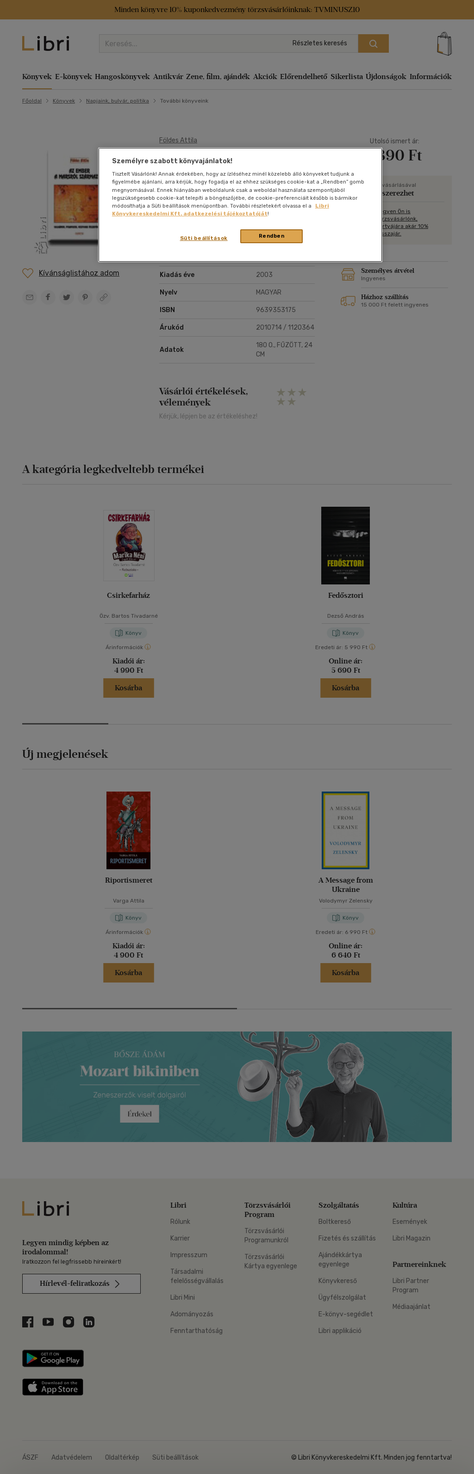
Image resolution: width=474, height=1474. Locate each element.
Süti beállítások (204, 238)
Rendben (272, 236)
